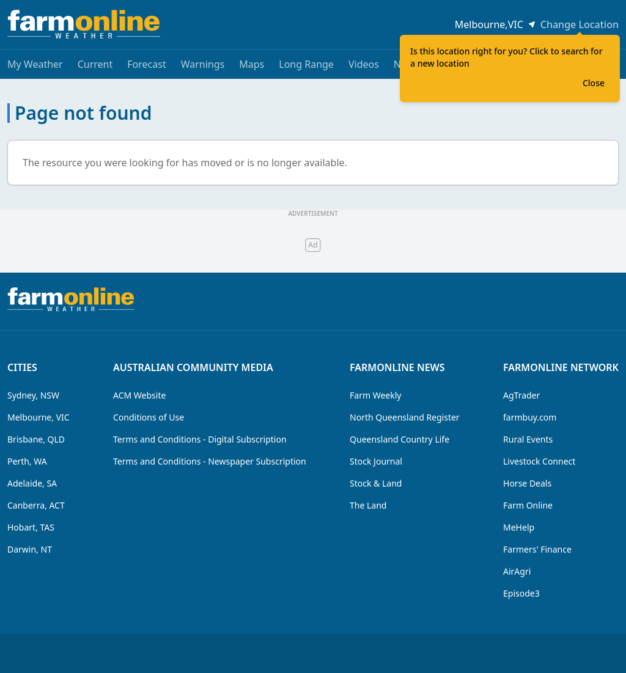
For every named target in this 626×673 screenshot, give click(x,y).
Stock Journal (376, 461)
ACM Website (139, 395)
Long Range (306, 64)
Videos (363, 64)
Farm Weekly (375, 395)
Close (594, 83)
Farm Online (528, 505)
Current (95, 64)
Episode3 (521, 593)
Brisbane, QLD (36, 439)
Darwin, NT (29, 549)
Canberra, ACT (36, 505)
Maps (251, 64)
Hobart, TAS (30, 527)
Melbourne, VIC (38, 417)
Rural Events (528, 439)
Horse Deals (527, 483)
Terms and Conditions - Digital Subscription (200, 439)
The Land (368, 505)
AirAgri (517, 571)
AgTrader (521, 395)
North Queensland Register (405, 417)
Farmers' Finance (537, 549)
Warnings (203, 64)
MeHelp (518, 527)
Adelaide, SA (32, 483)
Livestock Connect (539, 461)
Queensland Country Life (399, 439)
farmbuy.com (529, 417)
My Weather (35, 64)
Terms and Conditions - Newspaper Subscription (209, 461)
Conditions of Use (148, 417)
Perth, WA (27, 461)
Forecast (146, 64)
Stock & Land (376, 483)
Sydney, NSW (33, 395)
